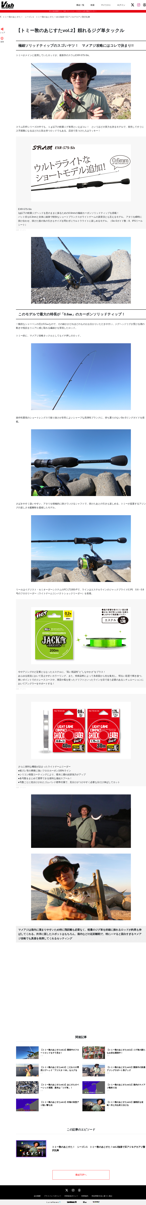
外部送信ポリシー (71, 1196)
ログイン (121, 5)
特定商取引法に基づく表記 (102, 1196)
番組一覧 (80, 5)
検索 (93, 5)
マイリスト (106, 5)
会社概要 (37, 1196)
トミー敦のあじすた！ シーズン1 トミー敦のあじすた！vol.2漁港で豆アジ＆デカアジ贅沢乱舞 (45, 17)
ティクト (23, 230)
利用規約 (84, 1196)
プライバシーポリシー (52, 1196)
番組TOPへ (81, 1175)
